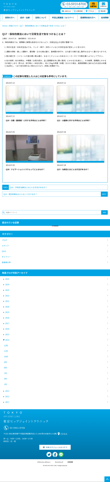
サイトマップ (59, 462)
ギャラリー (6, 256)
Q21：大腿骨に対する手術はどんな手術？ (74, 120)
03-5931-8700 (74, 4)
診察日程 (78, 11)
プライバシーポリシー (44, 462)
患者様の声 (6, 262)
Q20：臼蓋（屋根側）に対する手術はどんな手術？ (26, 120)
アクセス (90, 11)
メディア (5, 245)
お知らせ (66, 11)
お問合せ (103, 4)
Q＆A (4, 251)
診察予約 (93, 5)
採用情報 (70, 462)
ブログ (4, 240)
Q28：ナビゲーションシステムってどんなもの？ (25, 169)
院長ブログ (13, 25)
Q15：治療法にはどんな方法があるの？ (73, 169)
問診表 (101, 11)
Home (4, 25)
